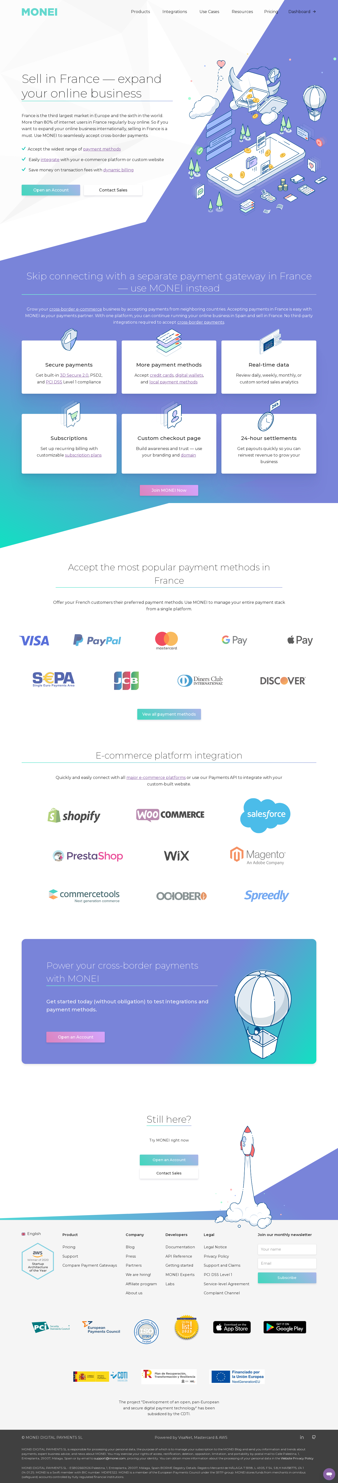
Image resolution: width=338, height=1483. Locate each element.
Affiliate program (141, 1284)
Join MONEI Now (169, 490)
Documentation (180, 1247)
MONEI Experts (179, 1274)
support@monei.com (110, 1458)
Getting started (179, 1265)
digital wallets (189, 375)
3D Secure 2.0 (74, 375)
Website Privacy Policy (297, 1458)
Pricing (271, 11)
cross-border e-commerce (75, 309)
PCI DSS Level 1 (218, 1274)
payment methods (102, 149)
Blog (130, 1247)
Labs (169, 1284)
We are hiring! (138, 1274)
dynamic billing (118, 170)
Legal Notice (215, 1247)
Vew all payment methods (169, 714)
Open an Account (51, 190)
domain (188, 455)
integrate (50, 159)
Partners (134, 1265)
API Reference (178, 1256)
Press (131, 1256)
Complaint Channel (222, 1293)
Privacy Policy (216, 1256)
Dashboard (302, 11)
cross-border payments (200, 322)
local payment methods (173, 382)
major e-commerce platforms (156, 777)
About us (134, 1293)
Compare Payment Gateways (89, 1265)
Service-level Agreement (226, 1284)
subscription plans (83, 455)
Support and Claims (222, 1265)
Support (70, 1256)
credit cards (162, 375)
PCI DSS (54, 382)
